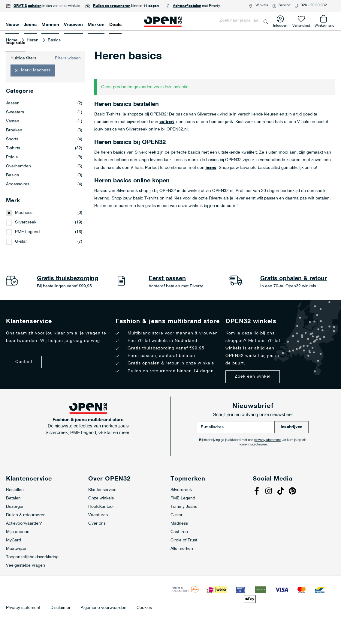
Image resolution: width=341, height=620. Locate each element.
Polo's (44, 157)
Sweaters (44, 112)
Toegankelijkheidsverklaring (32, 557)
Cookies (144, 608)
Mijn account (18, 532)
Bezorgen (15, 507)
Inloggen (280, 24)
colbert (166, 122)
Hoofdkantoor (101, 507)
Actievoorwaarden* (24, 523)
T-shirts (44, 148)
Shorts (44, 139)
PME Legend (27, 232)
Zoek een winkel (252, 376)
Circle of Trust (183, 540)
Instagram (269, 491)
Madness (23, 213)
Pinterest (293, 491)
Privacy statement (23, 608)
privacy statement (267, 440)
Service (284, 5)
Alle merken (181, 549)
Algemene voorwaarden (103, 608)
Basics (44, 175)
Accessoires (44, 184)
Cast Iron (179, 532)
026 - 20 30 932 (314, 5)
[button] (33, 70)
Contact (23, 362)
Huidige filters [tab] (23, 58)
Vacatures (98, 515)
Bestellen (15, 490)
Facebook (257, 491)
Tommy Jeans (183, 507)
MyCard (13, 540)
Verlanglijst (301, 24)
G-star (21, 241)
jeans (211, 168)
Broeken (44, 130)
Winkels (261, 5)
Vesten (44, 121)
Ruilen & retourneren (26, 515)
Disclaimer (60, 608)
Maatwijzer (16, 549)
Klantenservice (102, 490)
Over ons (97, 523)
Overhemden (44, 166)
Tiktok (281, 491)
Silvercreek (25, 222)
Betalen (13, 498)
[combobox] (244, 20)
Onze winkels (101, 498)
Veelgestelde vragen (25, 565)
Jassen (44, 103)
